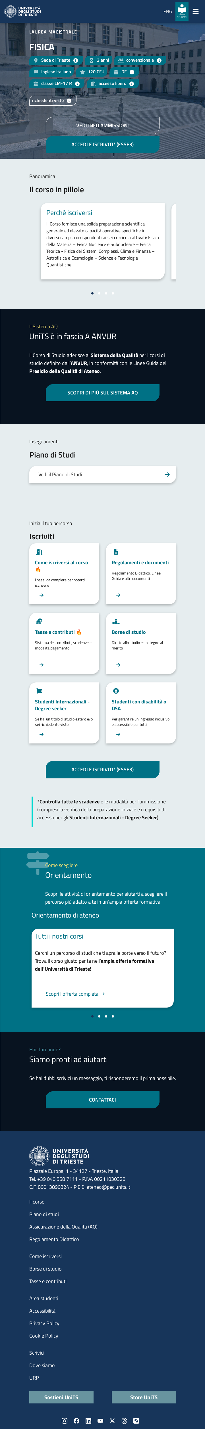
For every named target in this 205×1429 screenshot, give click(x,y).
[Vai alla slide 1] (92, 293)
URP (34, 1378)
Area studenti (43, 1298)
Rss (136, 1420)
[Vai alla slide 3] (106, 293)
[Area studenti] (182, 11)
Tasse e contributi (48, 1281)
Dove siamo (42, 1365)
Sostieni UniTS (61, 1397)
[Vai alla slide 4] (113, 293)
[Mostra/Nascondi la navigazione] (196, 11)
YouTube (100, 1420)
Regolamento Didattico (54, 1239)
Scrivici (36, 1353)
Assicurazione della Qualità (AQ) (63, 1226)
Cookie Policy (43, 1336)
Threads (124, 1420)
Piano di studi (44, 1214)
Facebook (76, 1420)
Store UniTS (144, 1397)
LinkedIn (88, 1420)
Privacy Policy (44, 1323)
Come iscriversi (45, 1256)
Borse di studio (45, 1269)
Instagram (64, 1420)
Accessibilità (42, 1311)
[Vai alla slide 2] (99, 293)
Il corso (37, 1202)
